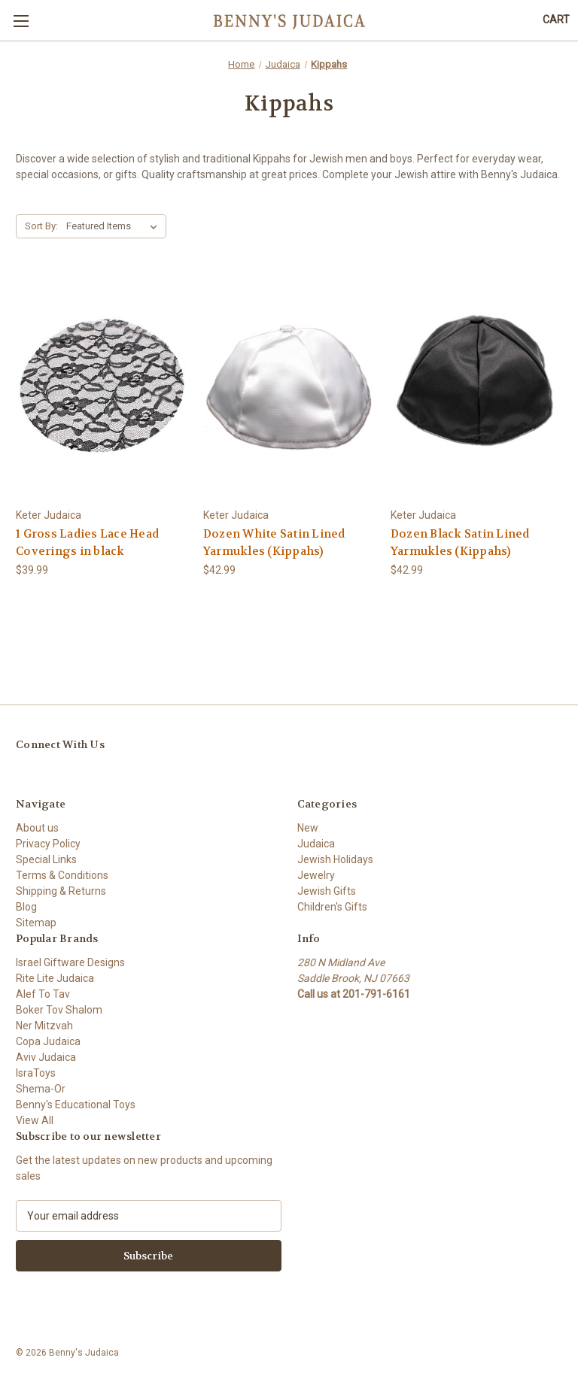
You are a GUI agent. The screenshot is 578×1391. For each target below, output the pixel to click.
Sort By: (41, 226)
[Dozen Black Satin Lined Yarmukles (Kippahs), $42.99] (476, 387)
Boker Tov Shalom (59, 1010)
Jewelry (316, 875)
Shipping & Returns (61, 891)
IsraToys (36, 1073)
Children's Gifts (332, 907)
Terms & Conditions (62, 875)
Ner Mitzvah (44, 1026)
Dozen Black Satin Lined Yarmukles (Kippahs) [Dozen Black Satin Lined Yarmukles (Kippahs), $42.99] (460, 542)
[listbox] (115, 226)
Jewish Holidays (335, 859)
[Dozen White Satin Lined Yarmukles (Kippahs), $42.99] (289, 387)
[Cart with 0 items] (556, 20)
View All (34, 1120)
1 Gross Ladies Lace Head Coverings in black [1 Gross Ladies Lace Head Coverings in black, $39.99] (87, 542)
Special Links (46, 859)
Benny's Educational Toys (75, 1105)
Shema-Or (40, 1089)
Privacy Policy (48, 844)
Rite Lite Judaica (55, 978)
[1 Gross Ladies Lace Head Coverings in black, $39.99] (101, 387)
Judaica (316, 844)
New (307, 828)
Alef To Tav (43, 994)
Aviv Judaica (46, 1057)
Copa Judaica (48, 1041)
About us (37, 828)
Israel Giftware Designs (70, 962)
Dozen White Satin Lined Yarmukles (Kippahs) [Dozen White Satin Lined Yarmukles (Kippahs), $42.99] (274, 542)
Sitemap (36, 923)
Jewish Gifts (326, 891)
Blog (26, 907)
